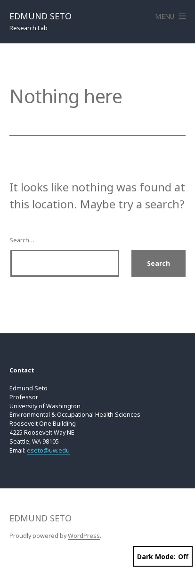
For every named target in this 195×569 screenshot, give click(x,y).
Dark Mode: (162, 556)
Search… (21, 240)
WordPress (84, 536)
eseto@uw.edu (48, 450)
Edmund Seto (40, 16)
